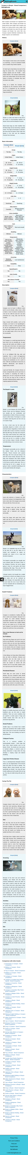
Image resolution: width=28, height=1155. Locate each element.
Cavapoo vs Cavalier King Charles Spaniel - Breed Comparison (14, 980)
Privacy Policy (14, 1138)
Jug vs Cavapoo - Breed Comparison (15, 1021)
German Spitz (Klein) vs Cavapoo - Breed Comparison (14, 1032)
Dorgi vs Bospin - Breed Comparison (15, 1088)
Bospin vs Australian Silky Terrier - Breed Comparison (14, 1106)
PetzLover (14, 1143)
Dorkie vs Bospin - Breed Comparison (15, 1093)
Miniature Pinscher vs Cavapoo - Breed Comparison (13, 1023)
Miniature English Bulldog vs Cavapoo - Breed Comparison (15, 1014)
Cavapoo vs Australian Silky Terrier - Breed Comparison (14, 990)
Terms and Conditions (14, 1140)
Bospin (12, 97)
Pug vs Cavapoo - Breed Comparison (15, 970)
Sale (16, 41)
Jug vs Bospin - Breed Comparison (14, 1082)
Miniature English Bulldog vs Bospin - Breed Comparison (15, 1076)
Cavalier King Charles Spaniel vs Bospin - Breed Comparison (14, 1059)
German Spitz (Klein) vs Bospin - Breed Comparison (14, 1096)
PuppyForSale (14, 1146)
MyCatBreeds (14, 1149)
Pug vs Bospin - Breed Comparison (14, 1052)
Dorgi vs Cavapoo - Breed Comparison (15, 1026)
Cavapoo (12, 41)
